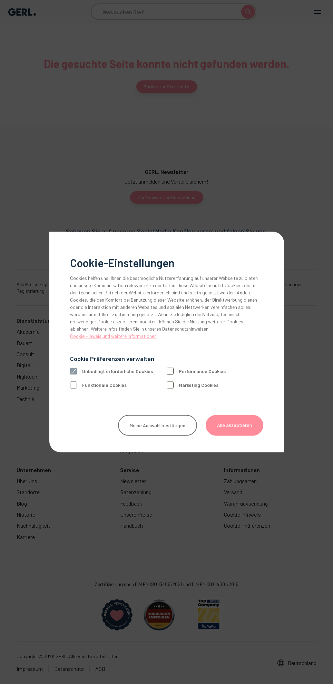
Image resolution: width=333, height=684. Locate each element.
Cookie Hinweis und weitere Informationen (113, 336)
